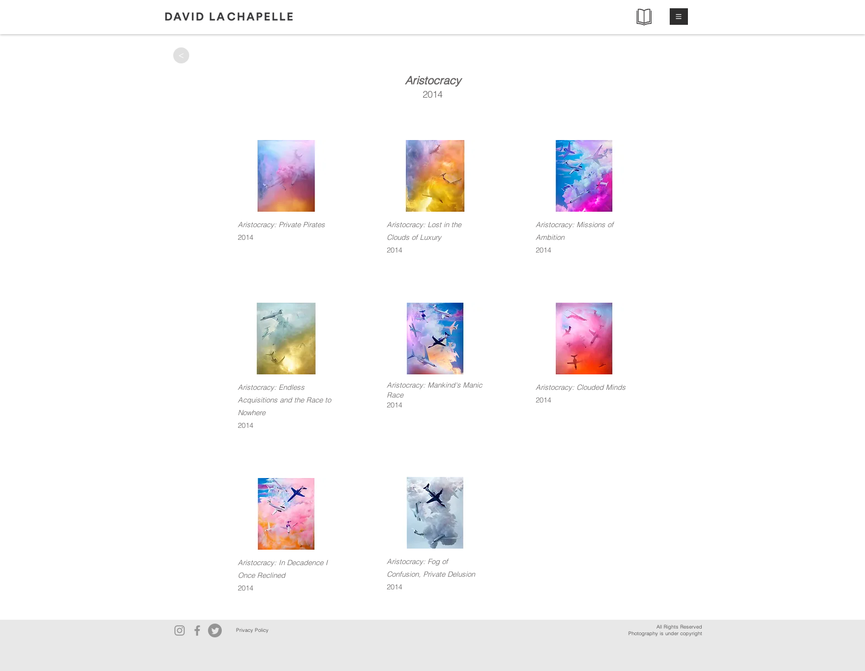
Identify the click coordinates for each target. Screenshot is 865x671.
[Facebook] (197, 630)
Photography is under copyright (665, 633)
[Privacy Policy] (252, 630)
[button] (679, 16)
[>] (181, 55)
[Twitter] (215, 630)
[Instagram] (179, 630)
